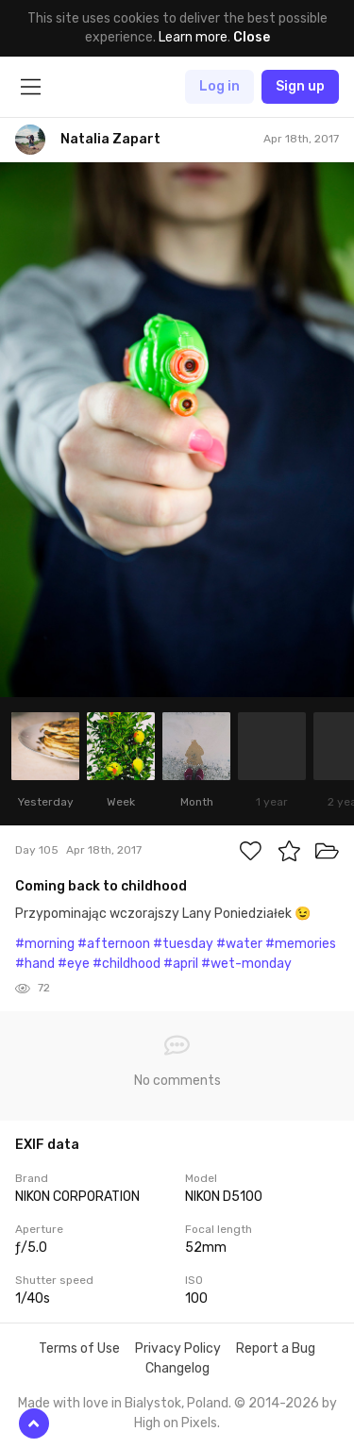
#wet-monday (246, 964)
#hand (35, 964)
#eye (74, 964)
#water (239, 944)
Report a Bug (275, 1348)
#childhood (126, 964)
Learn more (193, 37)
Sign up (300, 86)
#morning (45, 944)
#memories (300, 944)
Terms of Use (79, 1348)
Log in (219, 86)
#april (180, 964)
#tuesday (183, 944)
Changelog (177, 1368)
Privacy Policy (178, 1348)
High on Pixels (175, 1423)
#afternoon (113, 944)
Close (251, 37)
